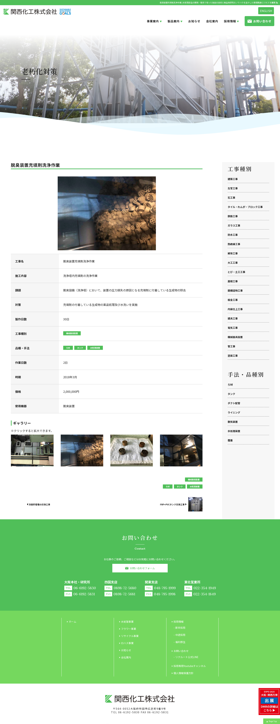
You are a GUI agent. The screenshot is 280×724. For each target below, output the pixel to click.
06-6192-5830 (129, 712)
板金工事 (233, 300)
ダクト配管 (234, 403)
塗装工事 (233, 355)
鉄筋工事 (233, 216)
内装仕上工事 (235, 309)
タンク (231, 394)
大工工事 (233, 262)
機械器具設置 (235, 337)
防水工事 (233, 235)
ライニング (234, 412)
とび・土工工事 (236, 272)
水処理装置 (234, 431)
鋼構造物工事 (235, 290)
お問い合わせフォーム (142, 568)
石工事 (231, 197)
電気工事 (233, 327)
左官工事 (233, 188)
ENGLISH (266, 11)
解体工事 (233, 253)
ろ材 (230, 384)
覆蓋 (230, 440)
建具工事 (233, 318)
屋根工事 (233, 281)
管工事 (231, 346)
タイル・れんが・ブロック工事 (245, 207)
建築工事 (233, 179)
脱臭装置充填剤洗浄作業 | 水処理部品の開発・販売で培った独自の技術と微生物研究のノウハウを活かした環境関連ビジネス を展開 (217, 2)
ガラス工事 (234, 225)
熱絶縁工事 (234, 244)
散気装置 (233, 421)
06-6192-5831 (158, 712)
